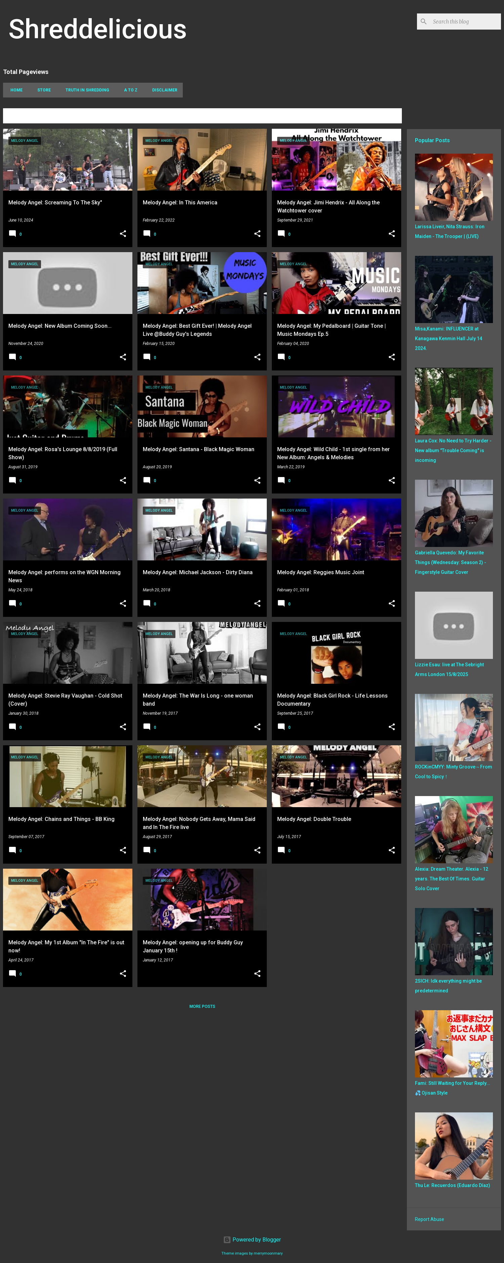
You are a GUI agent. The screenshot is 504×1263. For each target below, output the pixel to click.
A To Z (128, 90)
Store (42, 90)
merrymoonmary (268, 1253)
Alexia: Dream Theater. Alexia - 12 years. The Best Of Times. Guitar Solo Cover (451, 878)
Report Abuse (429, 1219)
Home (14, 90)
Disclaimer (162, 90)
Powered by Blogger (252, 1239)
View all (387, 116)
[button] (123, 234)
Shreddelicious (97, 29)
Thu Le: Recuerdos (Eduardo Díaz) (452, 1185)
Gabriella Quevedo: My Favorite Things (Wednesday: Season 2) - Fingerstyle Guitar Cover (450, 562)
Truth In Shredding (85, 90)
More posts (202, 1006)
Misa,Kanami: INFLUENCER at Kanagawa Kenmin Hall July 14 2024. (448, 338)
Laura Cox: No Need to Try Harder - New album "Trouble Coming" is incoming (453, 450)
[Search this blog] (465, 21)
